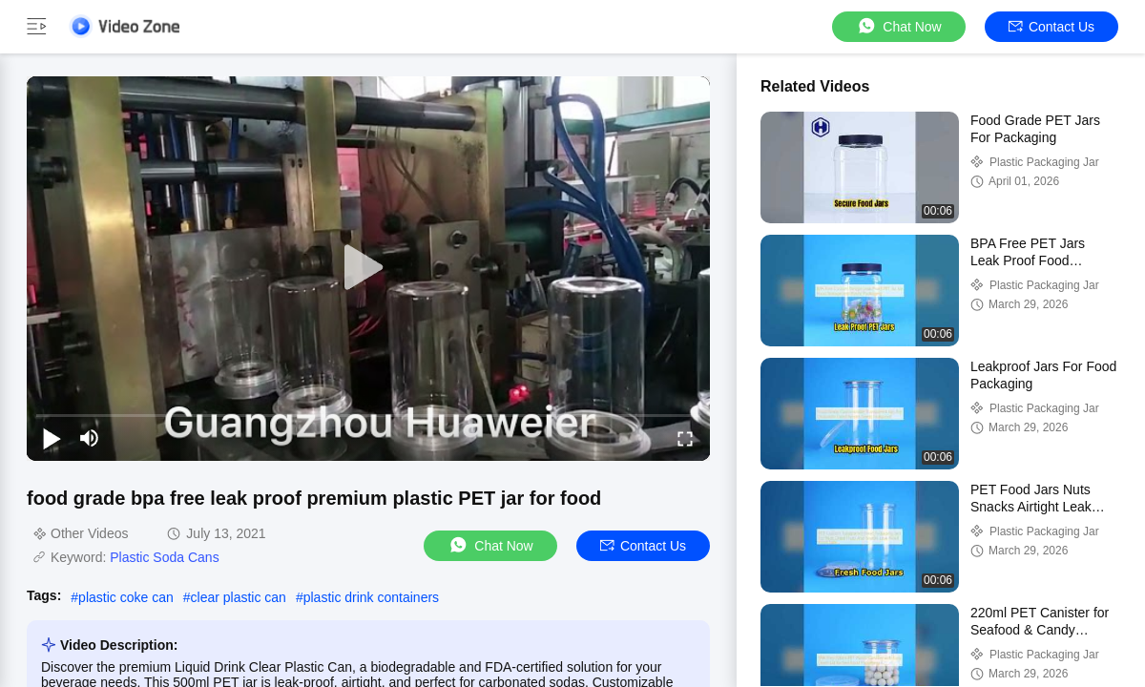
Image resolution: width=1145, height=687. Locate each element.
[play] (368, 268)
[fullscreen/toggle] (685, 438)
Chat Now (898, 26)
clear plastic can (238, 597)
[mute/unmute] (90, 438)
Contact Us (1051, 26)
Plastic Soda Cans (164, 557)
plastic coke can (126, 597)
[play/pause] (51, 438)
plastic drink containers (371, 597)
